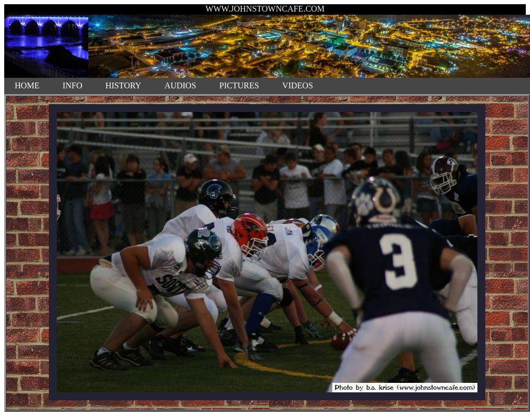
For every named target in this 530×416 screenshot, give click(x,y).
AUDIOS (180, 85)
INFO (72, 85)
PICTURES (239, 85)
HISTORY (123, 85)
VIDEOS (297, 85)
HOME (27, 85)
